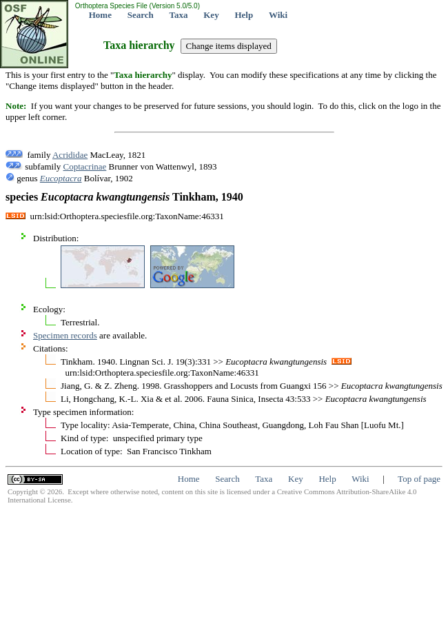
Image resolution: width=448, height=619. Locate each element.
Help (243, 15)
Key (210, 15)
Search (141, 15)
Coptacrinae (85, 166)
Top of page (419, 479)
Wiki (278, 15)
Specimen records (65, 335)
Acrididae (70, 155)
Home (100, 15)
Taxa (179, 15)
